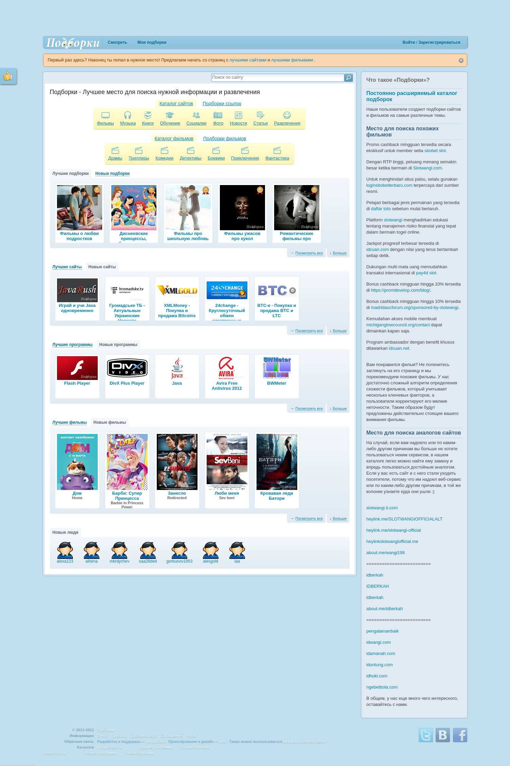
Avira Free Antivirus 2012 (227, 386)
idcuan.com (377, 249)
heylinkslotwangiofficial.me (392, 541)
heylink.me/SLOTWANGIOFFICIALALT (404, 519)
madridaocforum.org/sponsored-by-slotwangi (414, 307)
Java (177, 383)
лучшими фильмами (293, 59)
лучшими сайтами (249, 59)
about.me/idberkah (384, 608)
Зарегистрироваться (439, 42)
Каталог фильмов (174, 138)
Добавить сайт (143, 736)
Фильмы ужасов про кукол (242, 236)
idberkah (374, 575)
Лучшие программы (73, 344)
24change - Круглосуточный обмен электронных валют (227, 315)
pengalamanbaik (382, 631)
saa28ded (148, 559)
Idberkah (375, 597)
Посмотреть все (309, 253)
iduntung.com (379, 664)
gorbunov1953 (180, 559)
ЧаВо (191, 736)
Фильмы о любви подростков (79, 236)
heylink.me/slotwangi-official (393, 530)
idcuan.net (399, 348)
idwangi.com (378, 642)
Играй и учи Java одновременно (77, 308)
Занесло (177, 493)
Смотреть (117, 42)
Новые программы (118, 344)
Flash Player (77, 383)
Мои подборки (152, 42)
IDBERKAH (377, 586)
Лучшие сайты (67, 267)
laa (237, 559)
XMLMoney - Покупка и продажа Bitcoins (177, 310)
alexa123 (65, 559)
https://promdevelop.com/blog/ (400, 290)
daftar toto (381, 208)
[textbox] (277, 77)
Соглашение (172, 736)
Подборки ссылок (222, 103)
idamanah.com (380, 653)
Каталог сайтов (176, 103)
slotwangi (393, 219)
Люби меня (227, 493)
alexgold (210, 559)
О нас (102, 736)
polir (222, 742)
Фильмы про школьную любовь (188, 236)
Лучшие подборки (71, 173)
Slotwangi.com (427, 167)
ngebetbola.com (382, 687)
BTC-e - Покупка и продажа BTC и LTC (276, 310)
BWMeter (276, 383)
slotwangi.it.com (382, 507)
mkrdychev (119, 559)
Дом (77, 493)
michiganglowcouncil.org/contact (398, 324)
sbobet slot (435, 150)
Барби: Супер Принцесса (127, 496)
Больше (339, 253)
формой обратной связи (304, 742)
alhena (91, 559)
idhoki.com (377, 675)
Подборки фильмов (224, 138)
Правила (119, 736)
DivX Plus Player (127, 383)
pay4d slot (426, 272)
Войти (409, 42)
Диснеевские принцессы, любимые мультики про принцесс (133, 241)
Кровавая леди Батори (276, 496)
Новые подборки (112, 173)
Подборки (105, 730)
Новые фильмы (110, 422)
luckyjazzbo (155, 742)
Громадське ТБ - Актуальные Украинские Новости (127, 313)
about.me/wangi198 (385, 552)
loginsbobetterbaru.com (389, 185)
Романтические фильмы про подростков (297, 238)
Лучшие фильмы (70, 422)
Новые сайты (102, 267)
